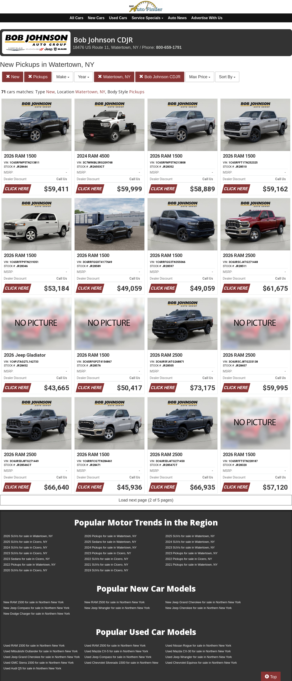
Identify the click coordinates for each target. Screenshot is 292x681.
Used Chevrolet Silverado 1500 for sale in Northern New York (121, 663)
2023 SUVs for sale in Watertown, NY (190, 547)
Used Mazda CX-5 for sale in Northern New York (116, 651)
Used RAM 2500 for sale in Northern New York (115, 645)
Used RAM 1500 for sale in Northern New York (34, 645)
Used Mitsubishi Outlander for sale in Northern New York (40, 651)
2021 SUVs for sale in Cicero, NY (106, 564)
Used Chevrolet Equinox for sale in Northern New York (201, 662)
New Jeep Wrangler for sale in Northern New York (117, 608)
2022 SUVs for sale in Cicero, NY (106, 559)
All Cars (76, 18)
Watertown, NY (114, 76)
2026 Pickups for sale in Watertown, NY (110, 536)
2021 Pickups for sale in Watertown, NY (191, 564)
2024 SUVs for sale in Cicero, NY (25, 547)
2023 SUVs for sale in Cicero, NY (25, 553)
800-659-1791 (169, 47)
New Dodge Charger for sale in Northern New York (36, 613)
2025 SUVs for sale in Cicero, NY (25, 541)
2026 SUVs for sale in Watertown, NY (28, 536)
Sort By (227, 77)
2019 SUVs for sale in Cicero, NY (106, 570)
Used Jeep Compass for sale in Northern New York (117, 657)
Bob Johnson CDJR (159, 76)
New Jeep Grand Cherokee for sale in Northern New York (203, 602)
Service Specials (147, 18)
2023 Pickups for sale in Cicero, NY (107, 553)
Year (83, 77)
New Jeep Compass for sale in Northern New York (36, 608)
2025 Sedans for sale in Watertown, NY (110, 541)
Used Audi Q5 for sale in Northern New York (32, 668)
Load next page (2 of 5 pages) (146, 500)
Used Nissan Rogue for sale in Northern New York (198, 645)
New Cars (96, 18)
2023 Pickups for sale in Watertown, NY (191, 553)
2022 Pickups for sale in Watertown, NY (29, 564)
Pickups (38, 76)
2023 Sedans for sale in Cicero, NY (26, 559)
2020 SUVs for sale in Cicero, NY (25, 570)
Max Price (199, 77)
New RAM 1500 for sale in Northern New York (33, 602)
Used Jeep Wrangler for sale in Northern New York (198, 657)
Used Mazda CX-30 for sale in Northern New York (198, 651)
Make (62, 77)
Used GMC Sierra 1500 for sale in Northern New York (38, 662)
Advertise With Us (206, 18)
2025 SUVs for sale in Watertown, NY (190, 536)
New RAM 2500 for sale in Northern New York (114, 602)
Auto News (177, 18)
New (12, 76)
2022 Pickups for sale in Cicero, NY (188, 559)
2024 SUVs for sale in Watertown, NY (190, 541)
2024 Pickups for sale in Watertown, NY (110, 547)
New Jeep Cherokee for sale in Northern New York (198, 608)
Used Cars (118, 18)
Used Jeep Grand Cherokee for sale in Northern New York (41, 657)
